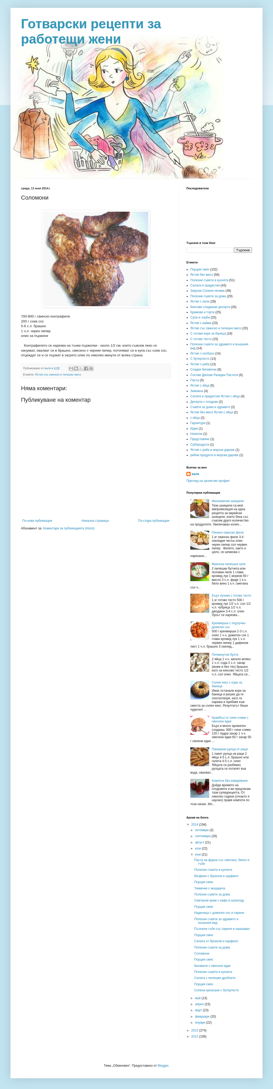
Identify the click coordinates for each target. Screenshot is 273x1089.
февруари (203, 1016)
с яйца (195, 418)
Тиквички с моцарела (209, 888)
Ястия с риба (199, 364)
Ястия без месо (201, 275)
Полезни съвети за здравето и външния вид (216, 921)
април (200, 1004)
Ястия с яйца (199, 385)
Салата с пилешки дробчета (214, 978)
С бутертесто (199, 359)
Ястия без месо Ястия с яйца (211, 412)
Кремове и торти (202, 312)
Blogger (163, 1065)
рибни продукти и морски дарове (214, 455)
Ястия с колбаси (202, 353)
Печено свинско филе (228, 532)
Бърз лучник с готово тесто (231, 595)
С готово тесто (201, 339)
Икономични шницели (228, 501)
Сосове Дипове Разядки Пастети (214, 375)
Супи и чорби (200, 317)
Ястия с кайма (200, 323)
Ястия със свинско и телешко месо (58, 374)
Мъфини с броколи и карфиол (216, 876)
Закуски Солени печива (207, 291)
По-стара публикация (153, 521)
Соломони (201, 953)
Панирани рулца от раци (230, 749)
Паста (194, 380)
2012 (195, 1036)
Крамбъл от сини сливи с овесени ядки (230, 719)
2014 (195, 824)
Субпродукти (199, 444)
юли (198, 848)
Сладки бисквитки (203, 369)
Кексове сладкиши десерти (210, 307)
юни (198, 854)
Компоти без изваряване (230, 781)
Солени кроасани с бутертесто (216, 990)
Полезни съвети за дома (208, 296)
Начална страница (95, 521)
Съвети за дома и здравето (210, 407)
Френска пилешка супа (228, 564)
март (199, 1010)
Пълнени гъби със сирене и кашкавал (222, 929)
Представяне (199, 439)
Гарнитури (197, 423)
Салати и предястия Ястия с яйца (215, 396)
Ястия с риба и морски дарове (212, 450)
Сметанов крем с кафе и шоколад (219, 900)
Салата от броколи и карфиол (216, 941)
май (198, 998)
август (200, 842)
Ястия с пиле (199, 301)
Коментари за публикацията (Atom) (68, 528)
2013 (195, 1030)
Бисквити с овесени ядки (212, 966)
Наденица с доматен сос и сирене (219, 913)
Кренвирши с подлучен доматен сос (228, 625)
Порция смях (199, 269)
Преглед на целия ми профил (208, 481)
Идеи (194, 428)
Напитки (196, 434)
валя (195, 474)
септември (203, 836)
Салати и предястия (205, 285)
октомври (202, 830)
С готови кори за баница (208, 333)
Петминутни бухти (225, 654)
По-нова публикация (37, 521)
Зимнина (196, 391)
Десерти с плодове (204, 402)
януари (200, 1022)
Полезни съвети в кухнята (209, 280)
